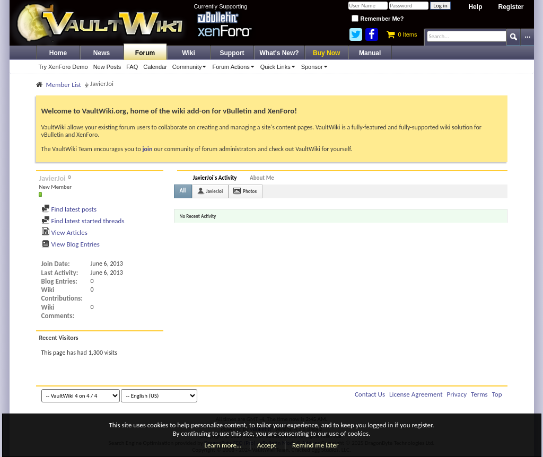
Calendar (155, 67)
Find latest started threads (83, 221)
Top (497, 394)
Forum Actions (234, 67)
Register (510, 7)
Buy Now (326, 53)
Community (191, 67)
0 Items (402, 34)
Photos (250, 191)
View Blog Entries (70, 244)
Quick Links (279, 67)
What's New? (279, 53)
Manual (370, 53)
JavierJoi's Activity (215, 177)
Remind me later (315, 445)
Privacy (457, 394)
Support (232, 53)
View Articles (64, 232)
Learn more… (223, 445)
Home (58, 53)
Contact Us (370, 394)
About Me (262, 177)
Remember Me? (378, 18)
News (101, 53)
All (183, 190)
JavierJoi (214, 191)
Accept (266, 445)
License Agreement (416, 394)
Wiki (188, 53)
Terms (479, 394)
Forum (145, 53)
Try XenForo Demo (63, 67)
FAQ (132, 67)
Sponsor (316, 67)
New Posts (107, 67)
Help (475, 7)
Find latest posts (69, 209)
